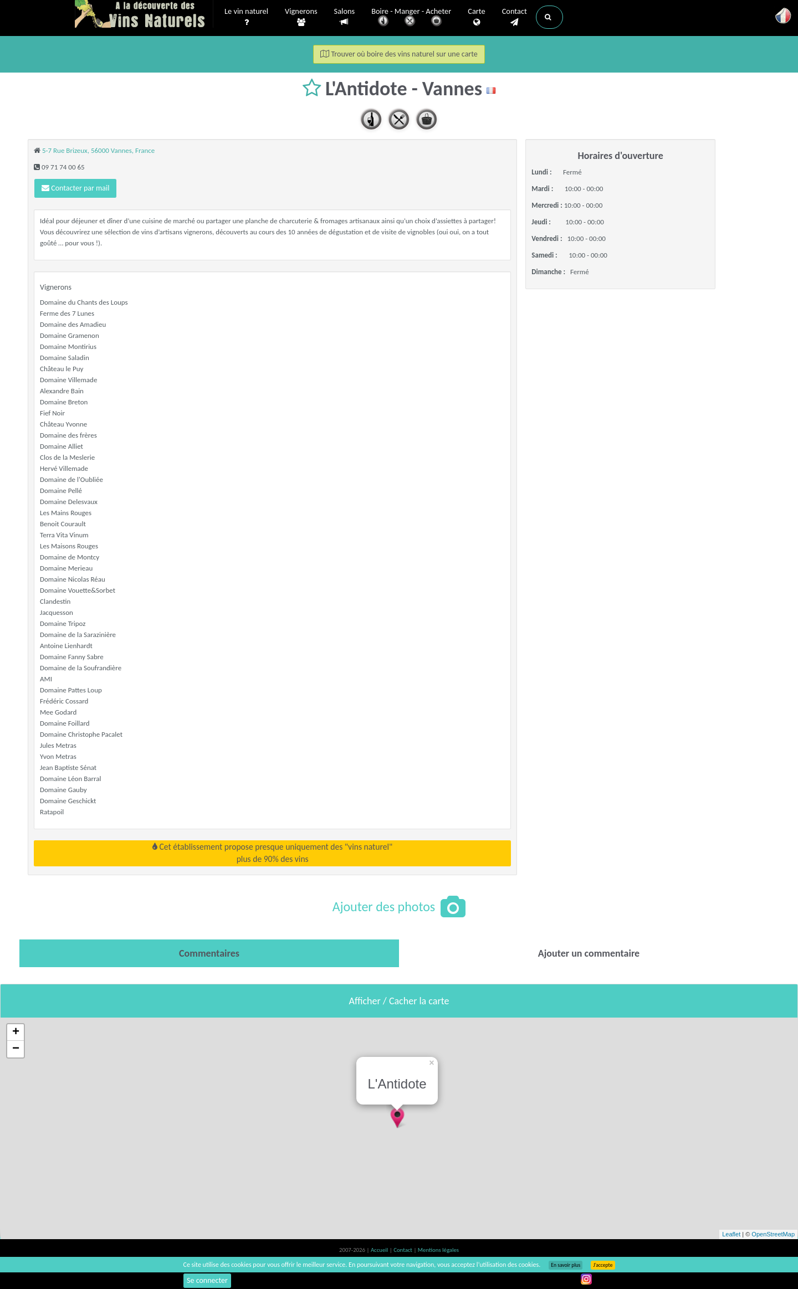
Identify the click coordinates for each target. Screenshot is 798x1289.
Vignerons (301, 17)
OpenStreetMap (773, 1234)
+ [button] (15, 1032)
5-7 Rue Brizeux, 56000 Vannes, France (98, 150)
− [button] (15, 1049)
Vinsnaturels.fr (144, 15)
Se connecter (207, 1280)
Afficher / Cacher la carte (399, 1001)
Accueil (380, 1250)
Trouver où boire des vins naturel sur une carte (399, 54)
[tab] (209, 953)
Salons (344, 17)
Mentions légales (438, 1250)
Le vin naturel (246, 17)
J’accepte (602, 1265)
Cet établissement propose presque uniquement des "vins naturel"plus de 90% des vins (272, 852)
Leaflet (731, 1234)
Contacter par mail (75, 188)
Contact (514, 17)
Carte (476, 17)
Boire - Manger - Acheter (411, 18)
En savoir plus (565, 1265)
